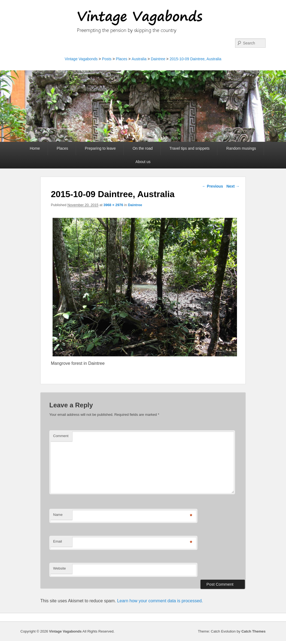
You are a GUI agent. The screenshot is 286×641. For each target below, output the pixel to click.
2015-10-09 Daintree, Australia (195, 59)
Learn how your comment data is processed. (160, 600)
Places (121, 59)
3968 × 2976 (113, 205)
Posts (106, 59)
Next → (232, 186)
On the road (143, 148)
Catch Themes (253, 631)
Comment (60, 436)
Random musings (241, 148)
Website (59, 568)
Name (58, 515)
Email (57, 541)
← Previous (212, 186)
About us (142, 162)
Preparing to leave (100, 148)
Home (35, 148)
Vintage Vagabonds (81, 59)
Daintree (158, 59)
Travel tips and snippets (189, 148)
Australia (139, 59)
